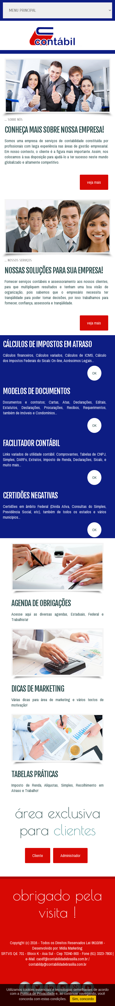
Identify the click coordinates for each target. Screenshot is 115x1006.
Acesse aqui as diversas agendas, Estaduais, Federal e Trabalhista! (57, 616)
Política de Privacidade (37, 993)
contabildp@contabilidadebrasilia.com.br (57, 964)
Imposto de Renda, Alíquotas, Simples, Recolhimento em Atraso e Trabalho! (57, 787)
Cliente (37, 855)
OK (94, 373)
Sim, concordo (83, 999)
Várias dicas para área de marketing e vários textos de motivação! (57, 702)
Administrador (70, 855)
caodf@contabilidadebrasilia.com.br (62, 959)
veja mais (94, 182)
